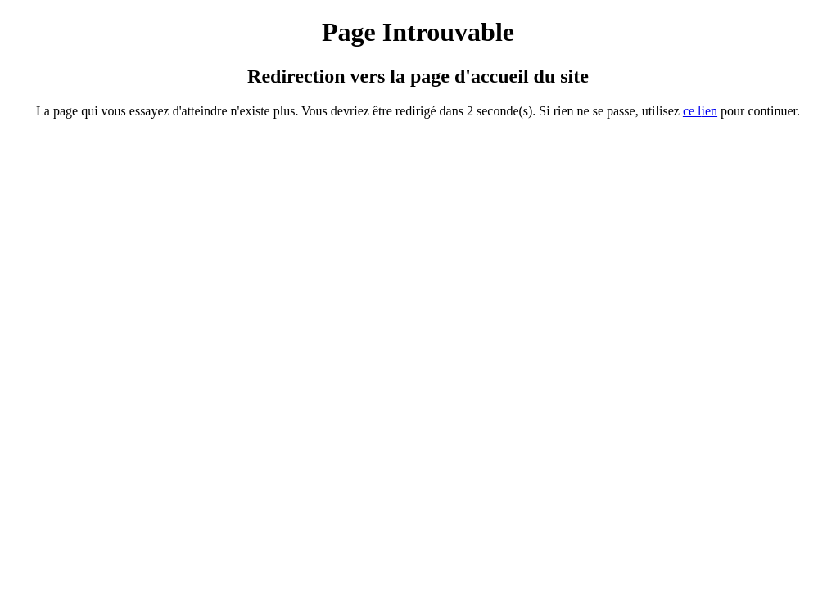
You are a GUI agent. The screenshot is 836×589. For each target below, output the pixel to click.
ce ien (700, 111)
